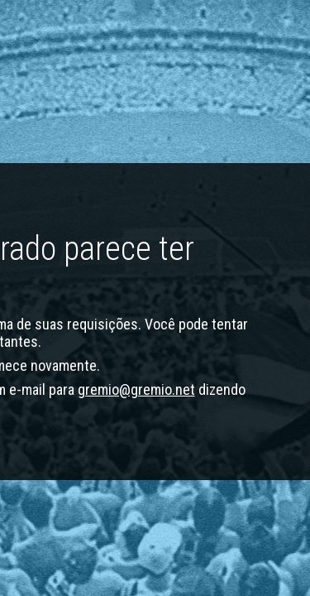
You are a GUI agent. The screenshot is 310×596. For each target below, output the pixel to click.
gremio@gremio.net (136, 389)
